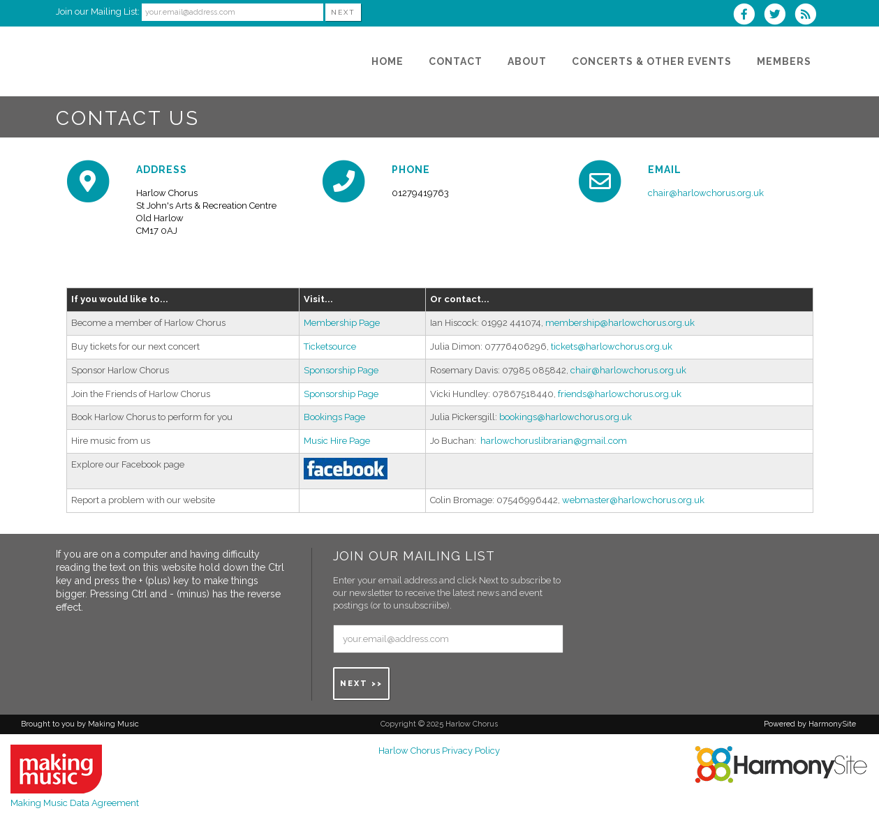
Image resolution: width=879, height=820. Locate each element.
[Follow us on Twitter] (779, 15)
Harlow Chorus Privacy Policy (439, 750)
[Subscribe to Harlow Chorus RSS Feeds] (809, 15)
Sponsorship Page (341, 370)
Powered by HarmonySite (810, 724)
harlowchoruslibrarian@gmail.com (553, 440)
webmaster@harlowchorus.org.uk (633, 500)
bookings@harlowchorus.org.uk (565, 417)
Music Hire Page (337, 440)
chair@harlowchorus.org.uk (706, 193)
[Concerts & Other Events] (651, 61)
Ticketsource (330, 346)
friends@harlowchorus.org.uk (619, 394)
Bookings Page (334, 417)
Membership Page (342, 323)
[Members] (784, 61)
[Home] (387, 61)
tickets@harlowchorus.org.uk (611, 346)
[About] (527, 61)
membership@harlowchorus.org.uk (620, 323)
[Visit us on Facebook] (748, 15)
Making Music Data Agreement (74, 803)
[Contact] (455, 61)
